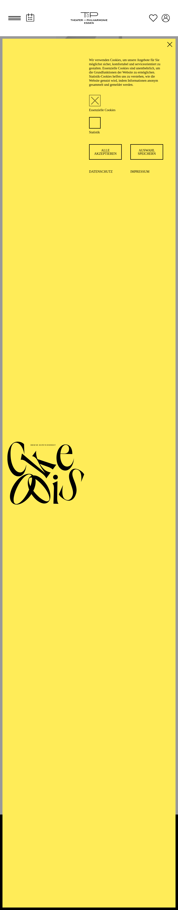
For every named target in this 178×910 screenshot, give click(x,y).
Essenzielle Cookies (102, 110)
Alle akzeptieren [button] (105, 151)
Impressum (139, 171)
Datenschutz (101, 171)
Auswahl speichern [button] (147, 151)
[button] (14, 18)
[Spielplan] (30, 17)
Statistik (94, 132)
